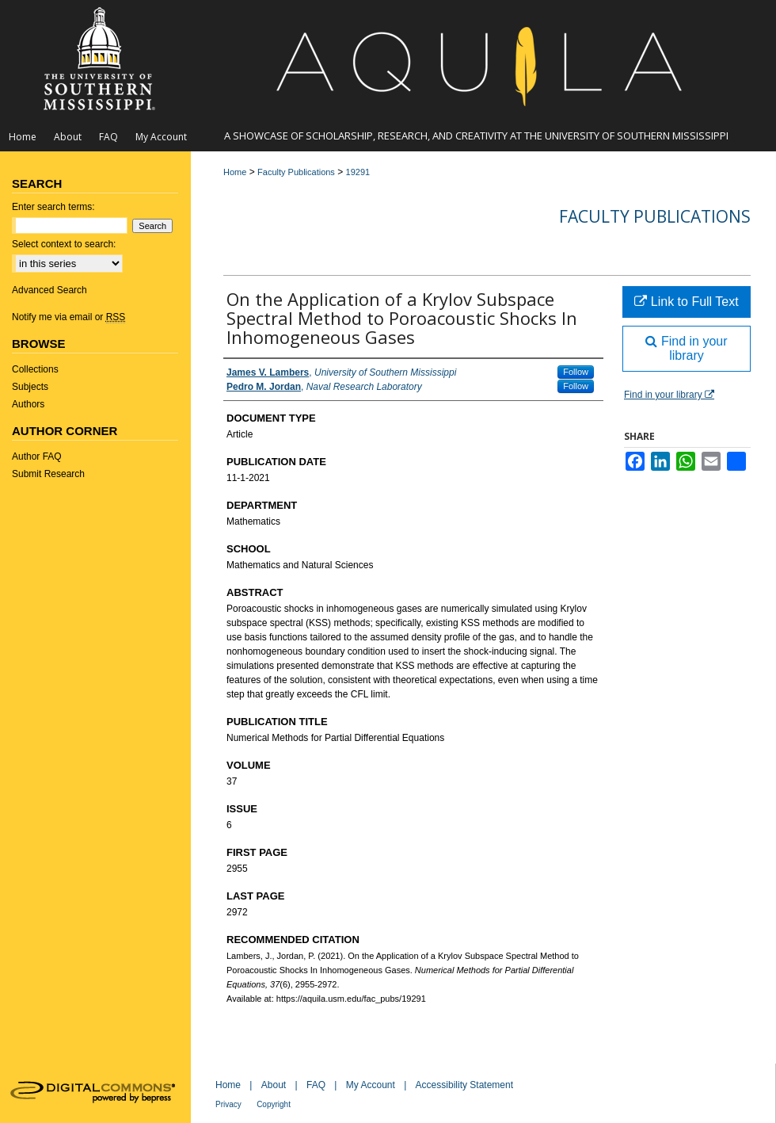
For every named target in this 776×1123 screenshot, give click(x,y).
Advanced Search (49, 290)
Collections (35, 369)
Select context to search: (64, 244)
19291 (358, 172)
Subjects (30, 386)
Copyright (274, 1104)
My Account (370, 1085)
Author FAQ (37, 456)
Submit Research (48, 473)
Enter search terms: (53, 206)
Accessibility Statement (464, 1085)
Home (234, 172)
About (273, 1085)
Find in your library (686, 348)
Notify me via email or (68, 317)
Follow (575, 371)
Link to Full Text (686, 301)
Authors (28, 404)
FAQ (315, 1085)
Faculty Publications (296, 172)
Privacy (228, 1104)
